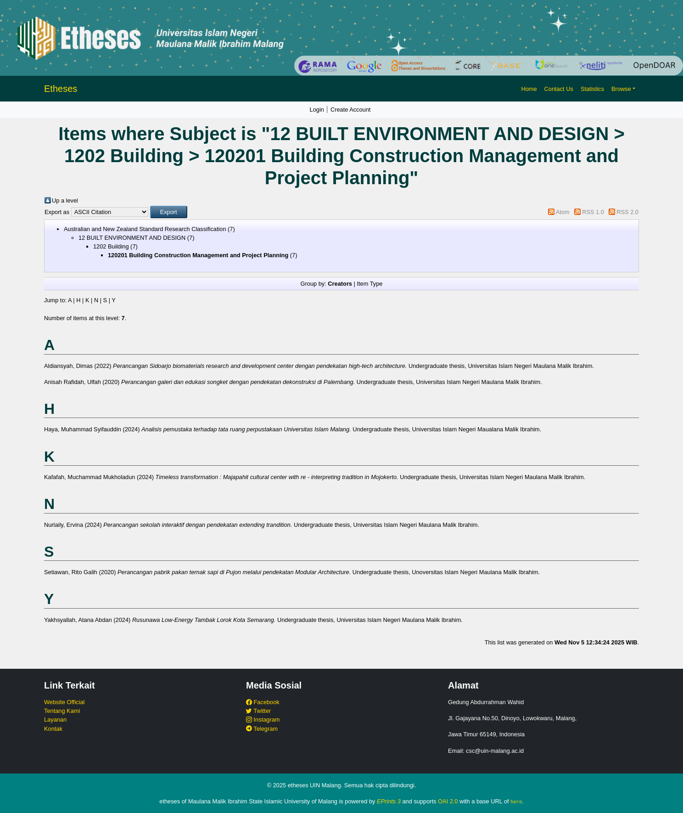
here (516, 801)
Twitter (258, 710)
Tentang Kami (62, 710)
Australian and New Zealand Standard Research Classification (145, 229)
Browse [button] (621, 88)
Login (317, 109)
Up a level (65, 200)
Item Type (369, 283)
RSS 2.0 (627, 212)
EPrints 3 (389, 801)
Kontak (53, 728)
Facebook (263, 702)
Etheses (60, 89)
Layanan (55, 719)
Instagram (263, 719)
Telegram (262, 728)
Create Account (350, 109)
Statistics (592, 88)
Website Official (64, 702)
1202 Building (111, 246)
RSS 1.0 (593, 212)
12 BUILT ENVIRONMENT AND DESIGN (131, 237)
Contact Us (558, 88)
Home (529, 88)
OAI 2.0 (448, 801)
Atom (563, 212)
